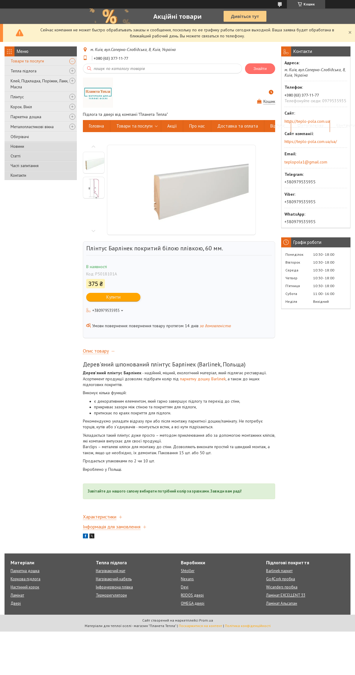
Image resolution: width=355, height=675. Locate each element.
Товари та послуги (27, 61)
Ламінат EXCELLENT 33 (285, 595)
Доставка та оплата (237, 126)
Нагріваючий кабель (114, 579)
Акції (172, 126)
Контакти (18, 175)
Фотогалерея (310, 126)
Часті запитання (25, 165)
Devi (184, 587)
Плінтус (17, 97)
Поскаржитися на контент (200, 625)
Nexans (187, 579)
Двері (16, 603)
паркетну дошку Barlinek (203, 379)
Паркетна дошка (26, 116)
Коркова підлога (25, 579)
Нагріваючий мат (110, 570)
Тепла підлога (23, 71)
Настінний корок (25, 587)
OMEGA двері (192, 603)
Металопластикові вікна (32, 126)
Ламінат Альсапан (281, 603)
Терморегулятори (111, 595)
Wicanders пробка (281, 587)
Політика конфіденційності (248, 625)
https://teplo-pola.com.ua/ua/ (310, 141)
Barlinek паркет (279, 570)
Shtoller (187, 570)
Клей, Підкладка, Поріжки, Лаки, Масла (39, 84)
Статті (15, 156)
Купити (113, 297)
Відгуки (277, 126)
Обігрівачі (20, 136)
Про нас (197, 126)
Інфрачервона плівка (114, 587)
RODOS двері (192, 595)
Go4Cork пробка (280, 579)
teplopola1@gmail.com (305, 162)
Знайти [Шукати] (260, 68)
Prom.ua (206, 620)
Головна (96, 126)
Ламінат (17, 595)
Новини (17, 146)
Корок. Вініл (21, 106)
